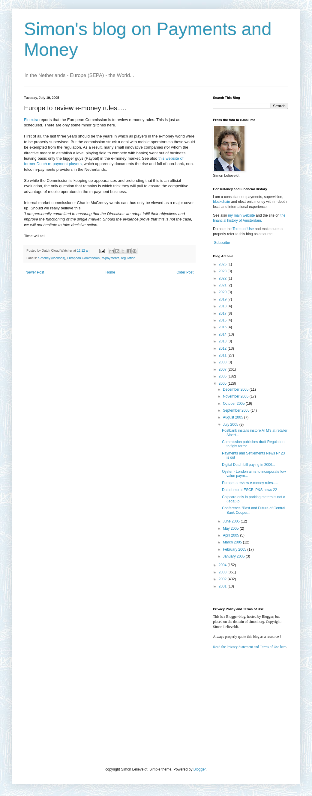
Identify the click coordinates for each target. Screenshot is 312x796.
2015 (223, 327)
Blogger (200, 769)
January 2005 (234, 556)
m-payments (110, 258)
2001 (223, 586)
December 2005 (236, 389)
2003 (223, 572)
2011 (223, 355)
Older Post (185, 272)
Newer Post (35, 272)
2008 (223, 362)
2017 (223, 313)
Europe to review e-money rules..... (250, 483)
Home (110, 272)
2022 (223, 278)
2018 (223, 306)
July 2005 (231, 424)
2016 (223, 320)
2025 (223, 264)
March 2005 (233, 542)
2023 (223, 271)
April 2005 (231, 535)
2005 (223, 383)
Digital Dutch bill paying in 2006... (248, 465)
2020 (223, 292)
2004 (223, 565)
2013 (223, 341)
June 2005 (232, 521)
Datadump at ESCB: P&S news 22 (249, 490)
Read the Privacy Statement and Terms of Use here (249, 647)
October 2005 (234, 403)
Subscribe (222, 243)
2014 (223, 334)
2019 (223, 299)
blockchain (222, 202)
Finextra (31, 119)
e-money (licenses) (51, 258)
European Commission (83, 258)
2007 (223, 369)
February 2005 (235, 549)
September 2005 (236, 410)
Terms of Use (243, 229)
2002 (223, 579)
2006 (223, 376)
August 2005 (233, 417)
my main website (241, 215)
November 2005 (236, 396)
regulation (128, 258)
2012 (223, 348)
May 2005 (231, 528)
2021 (223, 285)
